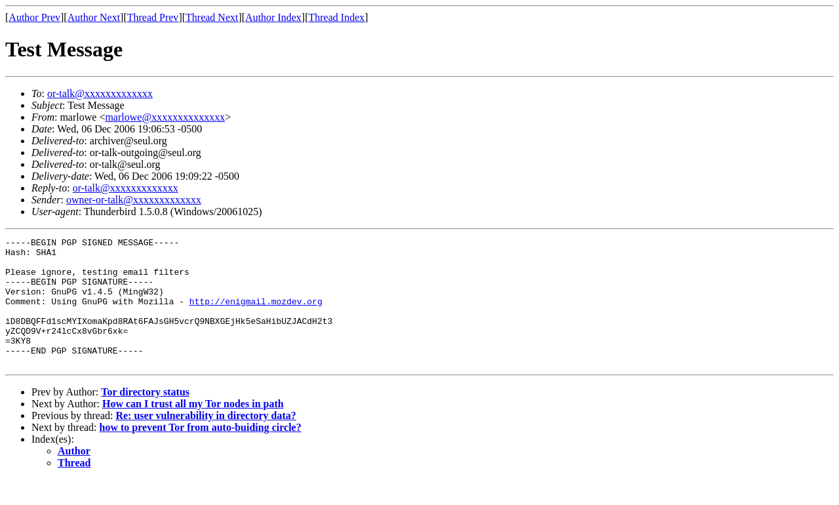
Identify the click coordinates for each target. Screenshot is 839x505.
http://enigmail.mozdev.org (255, 315)
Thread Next (211, 17)
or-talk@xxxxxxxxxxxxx (100, 93)
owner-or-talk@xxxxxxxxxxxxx (133, 199)
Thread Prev (153, 17)
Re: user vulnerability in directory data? (205, 441)
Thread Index (337, 17)
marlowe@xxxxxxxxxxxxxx (165, 117)
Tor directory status (145, 417)
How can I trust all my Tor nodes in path (193, 429)
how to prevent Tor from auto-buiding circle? (201, 452)
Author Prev (34, 17)
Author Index (273, 17)
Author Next (94, 17)
